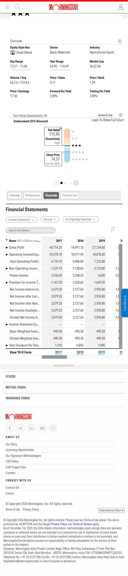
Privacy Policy (31, 516)
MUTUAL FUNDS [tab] (13, 394)
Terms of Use (13, 516)
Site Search (17, 7)
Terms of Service (82, 531)
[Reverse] (113, 236)
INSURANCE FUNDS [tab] (15, 405)
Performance (32, 202)
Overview (14, 202)
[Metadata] (120, 122)
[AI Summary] (45, 123)
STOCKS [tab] (7, 384)
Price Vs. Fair (69, 202)
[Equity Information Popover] (119, 25)
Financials (51, 202)
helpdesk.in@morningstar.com (20, 568)
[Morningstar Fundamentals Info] (119, 48)
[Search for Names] (30, 237)
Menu (7, 7)
